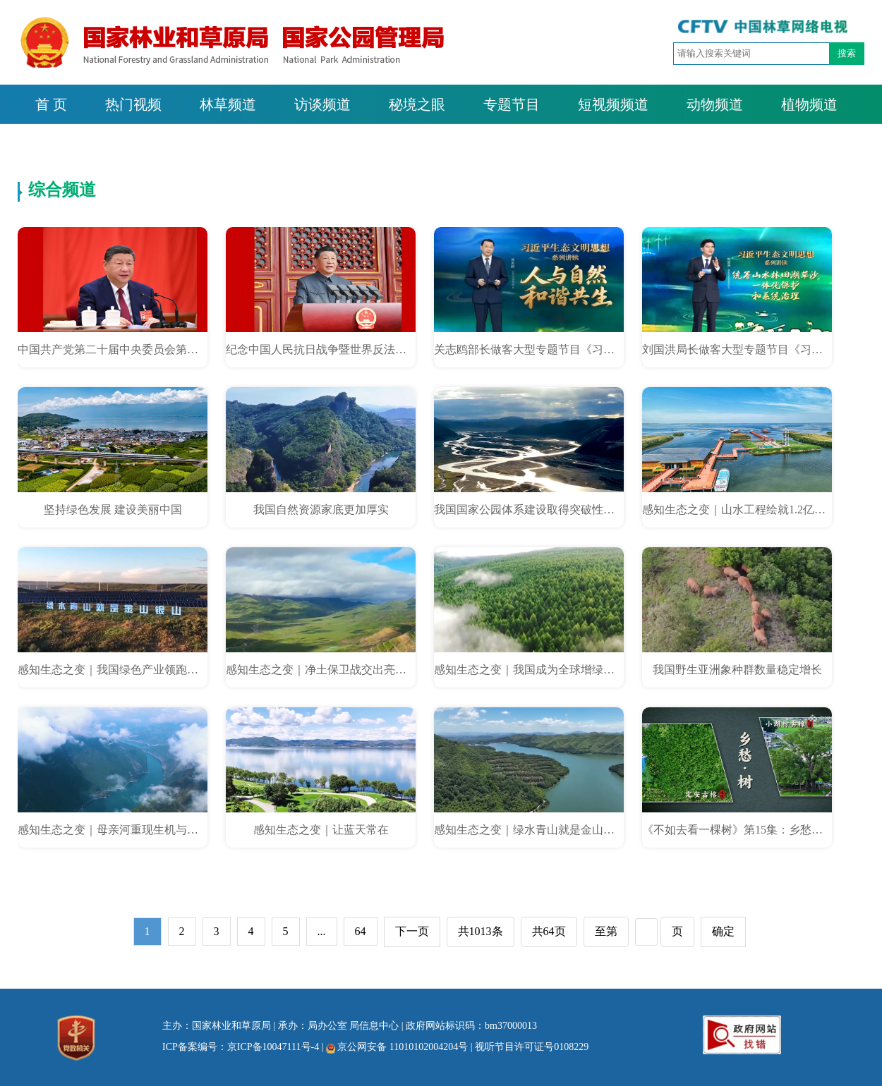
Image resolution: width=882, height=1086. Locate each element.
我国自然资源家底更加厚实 (321, 509)
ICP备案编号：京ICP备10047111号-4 (240, 1047)
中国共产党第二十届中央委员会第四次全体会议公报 (112, 349)
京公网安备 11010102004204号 (397, 1047)
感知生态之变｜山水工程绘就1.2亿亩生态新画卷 (737, 509)
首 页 (51, 104)
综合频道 (62, 190)
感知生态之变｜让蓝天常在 (321, 830)
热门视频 (133, 104)
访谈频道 (322, 104)
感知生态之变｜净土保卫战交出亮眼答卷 (321, 670)
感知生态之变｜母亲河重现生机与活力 (112, 830)
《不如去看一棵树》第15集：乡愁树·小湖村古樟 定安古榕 (737, 830)
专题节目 (511, 104)
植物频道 (809, 104)
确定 (723, 931)
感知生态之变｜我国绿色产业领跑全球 (112, 670)
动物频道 (715, 104)
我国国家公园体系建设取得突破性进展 (529, 509)
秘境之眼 (417, 104)
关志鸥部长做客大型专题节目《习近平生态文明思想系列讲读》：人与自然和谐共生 (529, 349)
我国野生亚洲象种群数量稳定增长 (737, 670)
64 (360, 931)
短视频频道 (613, 104)
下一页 (412, 931)
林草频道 (228, 104)
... (322, 931)
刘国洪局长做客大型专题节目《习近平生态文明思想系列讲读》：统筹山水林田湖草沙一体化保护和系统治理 (737, 349)
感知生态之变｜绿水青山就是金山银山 (529, 830)
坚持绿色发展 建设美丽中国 (113, 509)
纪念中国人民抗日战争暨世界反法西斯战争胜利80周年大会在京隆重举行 (321, 349)
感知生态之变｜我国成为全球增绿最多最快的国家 (529, 670)
